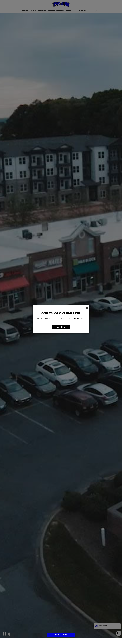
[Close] (87, 308)
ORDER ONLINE (61, 634)
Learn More (61, 327)
